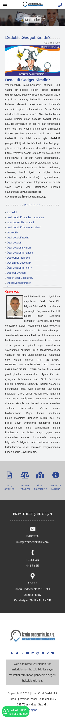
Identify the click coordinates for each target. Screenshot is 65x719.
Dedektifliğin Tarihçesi (18, 257)
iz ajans (32, 710)
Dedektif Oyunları (16, 272)
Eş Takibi (12, 212)
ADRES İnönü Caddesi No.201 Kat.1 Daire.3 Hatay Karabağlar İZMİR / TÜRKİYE (32, 588)
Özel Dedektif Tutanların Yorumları (25, 217)
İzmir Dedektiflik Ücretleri (20, 222)
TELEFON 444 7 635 (32, 559)
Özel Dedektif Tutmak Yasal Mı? (24, 227)
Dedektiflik (12, 232)
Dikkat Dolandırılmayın (19, 282)
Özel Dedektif (14, 242)
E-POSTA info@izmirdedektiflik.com (32, 535)
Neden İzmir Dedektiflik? (20, 277)
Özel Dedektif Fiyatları (19, 247)
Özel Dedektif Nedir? (18, 237)
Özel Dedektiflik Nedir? (19, 267)
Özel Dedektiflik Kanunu (20, 252)
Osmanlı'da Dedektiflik (19, 262)
